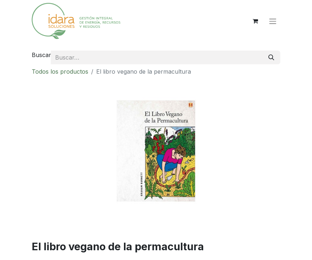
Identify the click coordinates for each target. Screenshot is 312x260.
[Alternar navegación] (272, 21)
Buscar (41, 54)
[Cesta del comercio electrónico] (255, 21)
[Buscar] (271, 57)
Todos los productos (60, 71)
